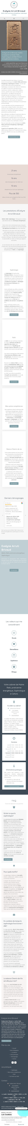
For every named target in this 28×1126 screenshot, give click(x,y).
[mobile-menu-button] (23, 18)
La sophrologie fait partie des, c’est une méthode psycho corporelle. (13, 820)
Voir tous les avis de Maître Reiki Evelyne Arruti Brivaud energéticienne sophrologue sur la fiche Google (12, 531)
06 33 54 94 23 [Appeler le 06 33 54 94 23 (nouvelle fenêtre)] (15, 715)
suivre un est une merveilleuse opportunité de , (13, 366)
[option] (14, 514)
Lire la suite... (8, 513)
